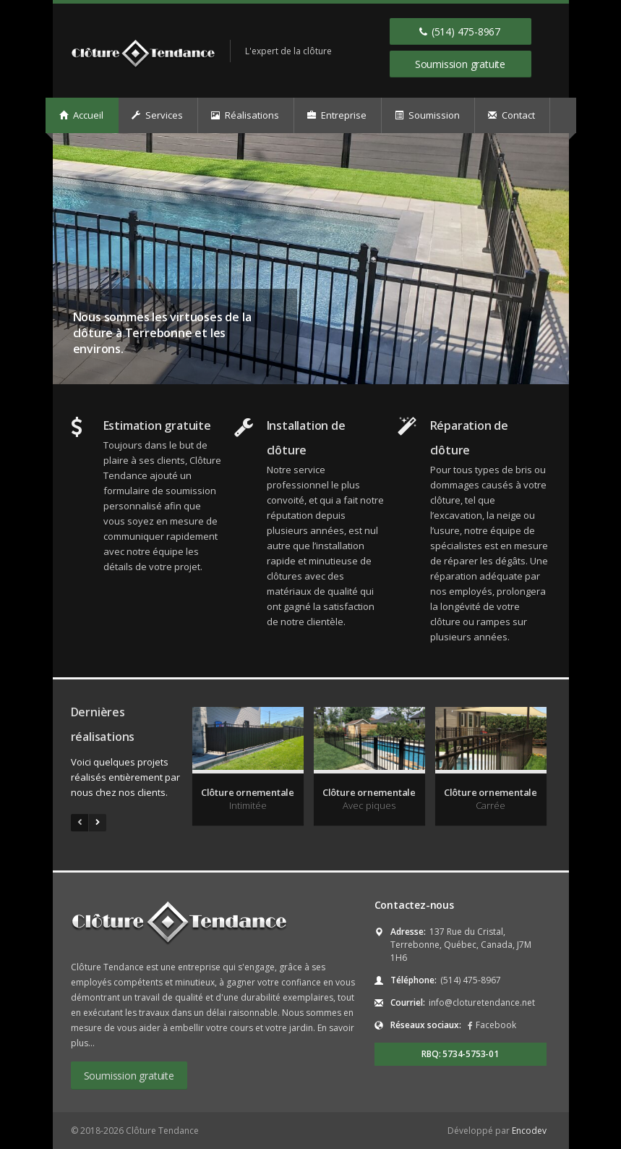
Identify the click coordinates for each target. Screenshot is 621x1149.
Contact (511, 115)
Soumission (427, 115)
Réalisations (245, 115)
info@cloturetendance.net (482, 1002)
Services (157, 115)
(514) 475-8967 (459, 31)
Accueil (81, 115)
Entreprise (337, 115)
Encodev (529, 1130)
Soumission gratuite (460, 64)
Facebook (496, 1025)
